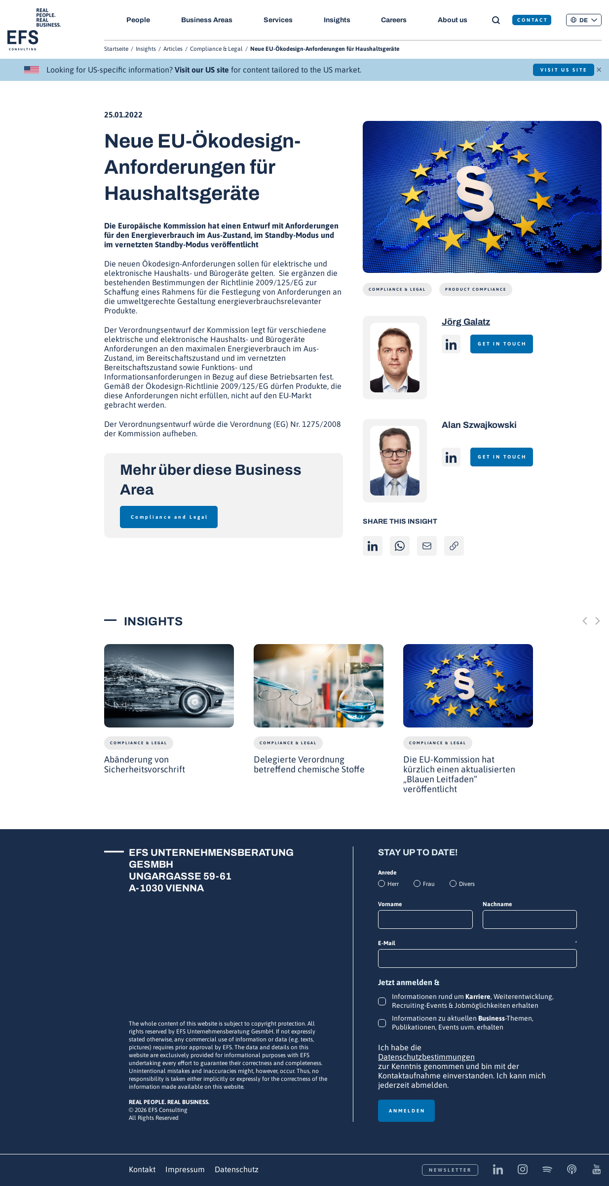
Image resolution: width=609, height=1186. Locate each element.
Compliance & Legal (216, 48)
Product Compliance (475, 289)
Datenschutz (237, 1169)
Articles (173, 48)
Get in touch (505, 343)
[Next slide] (598, 620)
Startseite (116, 48)
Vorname (390, 904)
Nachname (497, 904)
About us (458, 20)
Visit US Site (558, 70)
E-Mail (477, 943)
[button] (584, 20)
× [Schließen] (599, 69)
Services (280, 20)
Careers (398, 20)
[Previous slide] (585, 620)
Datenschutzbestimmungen (426, 1056)
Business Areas (207, 20)
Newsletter (450, 1170)
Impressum (185, 1169)
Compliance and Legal (169, 517)
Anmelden (407, 1110)
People (138, 20)
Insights (340, 20)
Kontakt (142, 1169)
